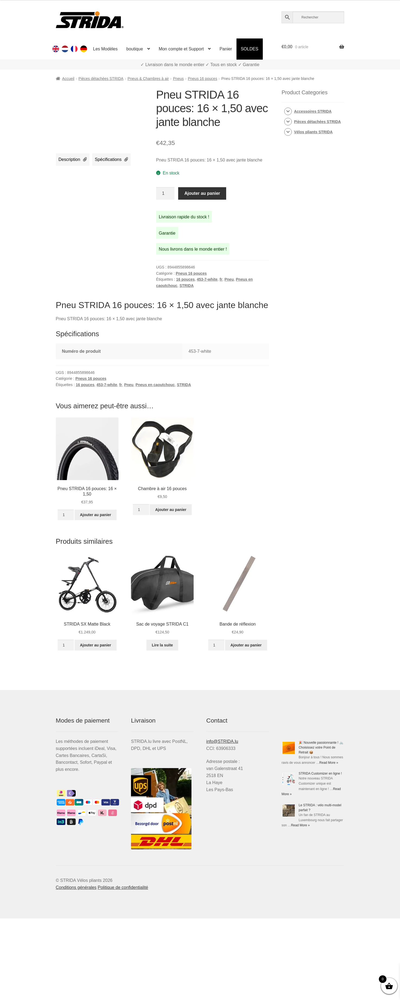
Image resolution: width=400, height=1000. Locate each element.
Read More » (328, 763)
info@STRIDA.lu (222, 741)
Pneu (229, 279)
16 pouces (185, 279)
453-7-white (207, 279)
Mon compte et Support (181, 49)
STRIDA (187, 285)
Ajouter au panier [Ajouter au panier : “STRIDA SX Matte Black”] (95, 645)
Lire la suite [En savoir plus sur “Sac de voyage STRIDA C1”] (162, 645)
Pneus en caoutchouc (155, 385)
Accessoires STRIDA (313, 111)
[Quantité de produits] (165, 193)
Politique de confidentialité (123, 887)
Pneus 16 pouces (202, 78)
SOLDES (249, 49)
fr (221, 279)
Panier (225, 49)
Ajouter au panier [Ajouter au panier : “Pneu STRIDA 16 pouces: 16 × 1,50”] (95, 515)
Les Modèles (105, 49)
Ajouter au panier (202, 193)
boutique (134, 49)
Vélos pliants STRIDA (313, 132)
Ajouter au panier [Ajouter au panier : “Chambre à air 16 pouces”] (170, 509)
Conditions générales (76, 887)
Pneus (178, 78)
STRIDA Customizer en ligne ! (320, 773)
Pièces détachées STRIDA (100, 78)
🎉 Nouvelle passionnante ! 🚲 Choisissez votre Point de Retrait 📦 (321, 747)
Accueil (68, 78)
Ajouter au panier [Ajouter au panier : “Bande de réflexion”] (246, 645)
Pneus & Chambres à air (148, 78)
